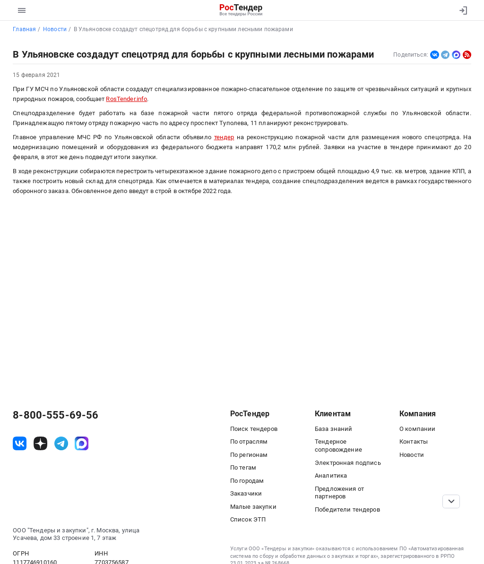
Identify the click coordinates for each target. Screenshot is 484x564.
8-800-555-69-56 (55, 415)
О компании (417, 428)
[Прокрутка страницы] (450, 501)
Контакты (413, 441)
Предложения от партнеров (339, 492)
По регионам (249, 454)
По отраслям (249, 441)
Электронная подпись (348, 462)
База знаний (334, 428)
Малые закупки (253, 506)
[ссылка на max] (81, 443)
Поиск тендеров (253, 428)
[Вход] (461, 10)
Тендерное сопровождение (338, 445)
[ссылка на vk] (19, 443)
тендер (224, 137)
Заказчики (246, 493)
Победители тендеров (347, 509)
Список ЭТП (248, 519)
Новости (411, 454)
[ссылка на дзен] (40, 443)
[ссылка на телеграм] (61, 443)
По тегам (243, 467)
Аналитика (331, 475)
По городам (247, 480)
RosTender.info (126, 98)
